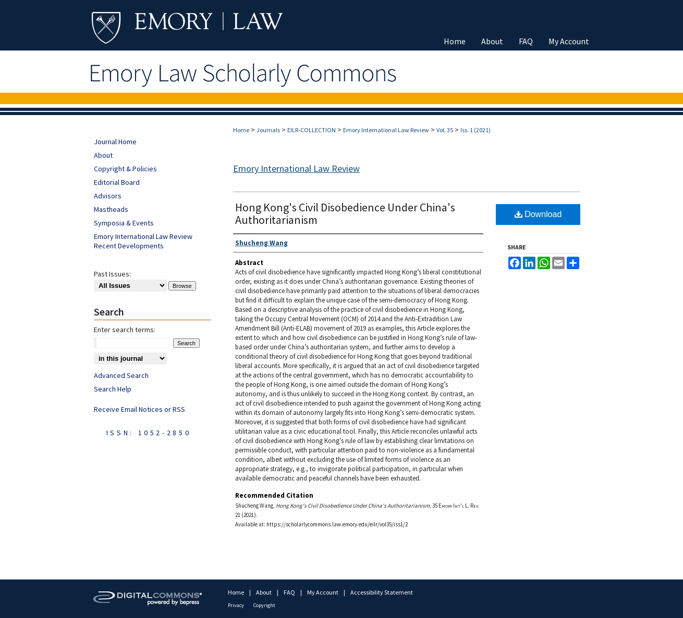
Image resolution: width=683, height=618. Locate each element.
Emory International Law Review (386, 130)
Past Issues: (112, 274)
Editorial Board (117, 182)
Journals (268, 130)
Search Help (112, 389)
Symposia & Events (124, 223)
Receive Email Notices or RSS (139, 409)
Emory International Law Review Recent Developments (143, 241)
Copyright (264, 605)
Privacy (236, 605)
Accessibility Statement (381, 592)
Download (538, 214)
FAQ (290, 592)
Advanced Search (121, 375)
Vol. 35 (444, 130)
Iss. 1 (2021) (475, 130)
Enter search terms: (124, 329)
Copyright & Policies (125, 168)
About (103, 155)
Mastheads (111, 209)
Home (241, 130)
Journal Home (115, 141)
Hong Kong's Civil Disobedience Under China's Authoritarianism (345, 213)
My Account (323, 592)
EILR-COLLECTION (311, 130)
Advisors (107, 195)
